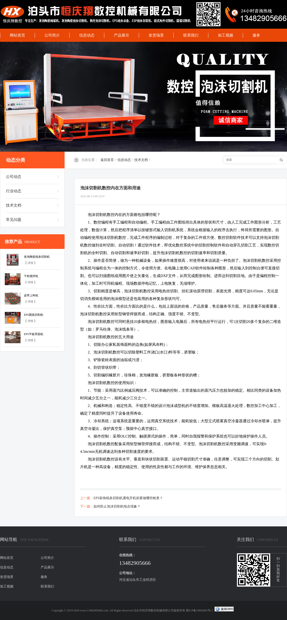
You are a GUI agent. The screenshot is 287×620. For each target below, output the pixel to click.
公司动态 (13, 177)
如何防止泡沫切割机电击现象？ (117, 506)
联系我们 (191, 35)
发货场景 (156, 35)
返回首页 (107, 160)
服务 (256, 35)
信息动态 (86, 35)
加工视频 (225, 35)
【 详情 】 (30, 263)
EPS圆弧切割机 (33, 314)
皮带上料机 (31, 295)
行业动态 (13, 191)
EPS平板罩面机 (33, 334)
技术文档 (141, 160)
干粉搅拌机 (31, 276)
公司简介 (52, 35)
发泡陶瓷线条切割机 (37, 256)
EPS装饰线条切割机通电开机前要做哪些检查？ (128, 498)
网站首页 (17, 35)
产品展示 (121, 35)
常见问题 (13, 220)
